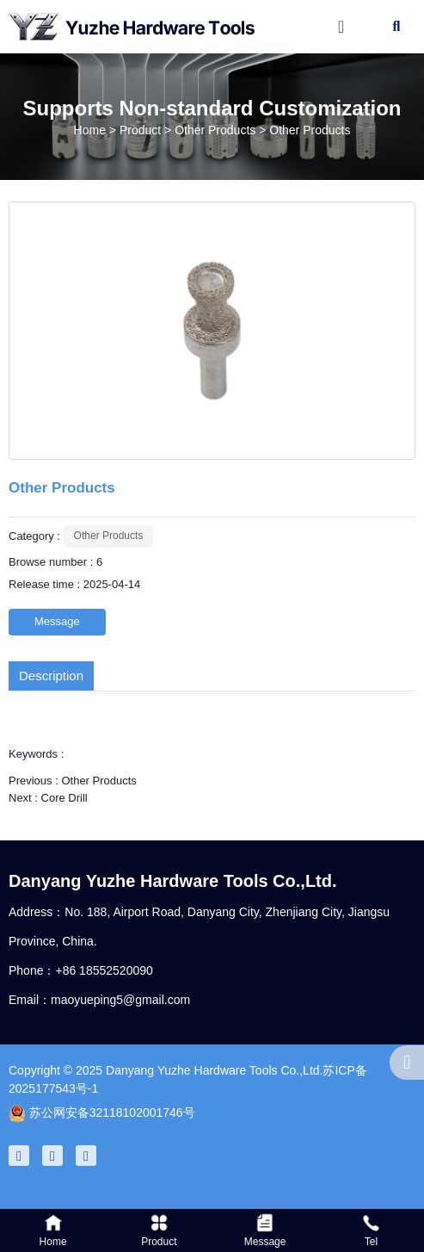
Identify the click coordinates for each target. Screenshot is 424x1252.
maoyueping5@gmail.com (120, 1000)
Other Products (215, 130)
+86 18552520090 (103, 970)
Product (140, 130)
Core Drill (64, 797)
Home (91, 130)
